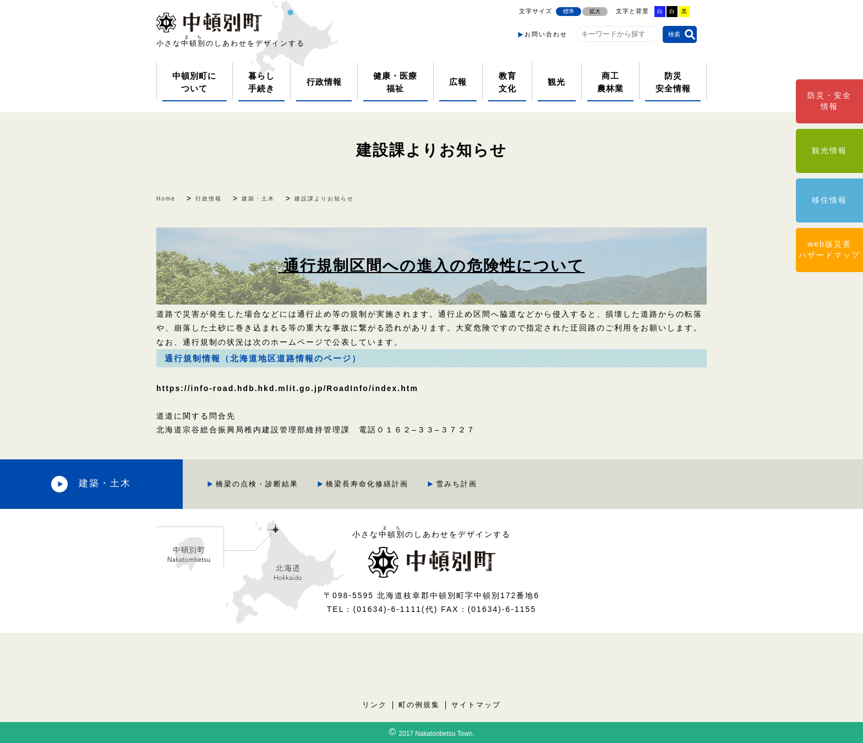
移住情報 (829, 200)
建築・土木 (99, 484)
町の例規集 (419, 705)
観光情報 (829, 150)
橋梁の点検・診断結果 (245, 484)
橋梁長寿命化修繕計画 (355, 484)
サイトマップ (476, 705)
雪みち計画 (444, 484)
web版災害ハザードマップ (829, 249)
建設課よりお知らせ (431, 150)
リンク (374, 705)
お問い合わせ (546, 34)
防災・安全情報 (829, 101)
